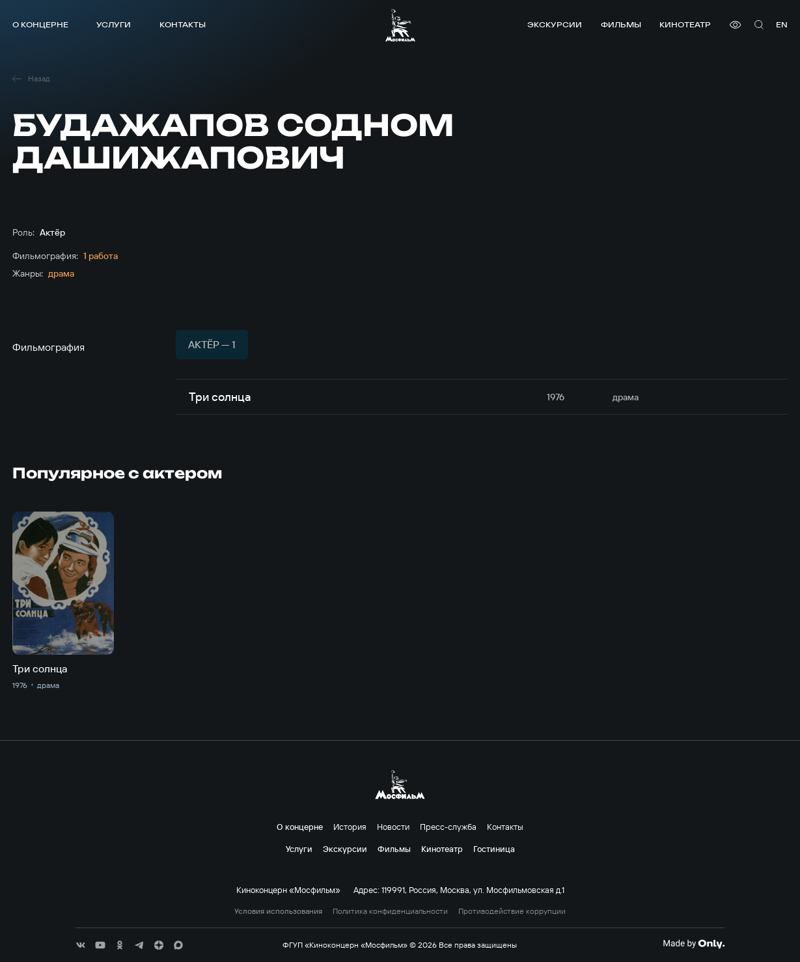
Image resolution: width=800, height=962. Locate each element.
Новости (393, 826)
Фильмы (621, 24)
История (349, 826)
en (782, 24)
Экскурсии (554, 24)
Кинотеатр (685, 24)
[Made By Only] (693, 944)
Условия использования (278, 911)
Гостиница (494, 849)
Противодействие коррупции (512, 911)
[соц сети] (81, 945)
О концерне (40, 24)
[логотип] (400, 25)
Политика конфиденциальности (390, 911)
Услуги (113, 24)
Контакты (182, 24)
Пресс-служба (448, 826)
